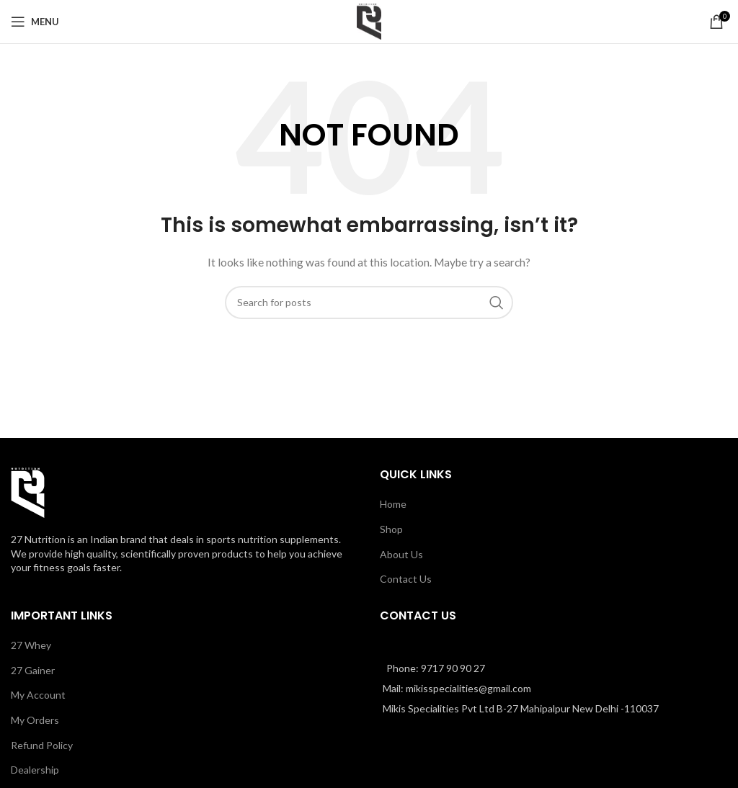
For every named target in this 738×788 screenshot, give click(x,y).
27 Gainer (33, 670)
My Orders (35, 720)
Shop (391, 529)
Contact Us (406, 579)
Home (393, 504)
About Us (401, 554)
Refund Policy (42, 745)
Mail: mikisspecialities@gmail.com (457, 688)
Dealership (35, 770)
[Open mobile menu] (35, 21)
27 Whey (31, 645)
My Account (38, 695)
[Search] (369, 302)
